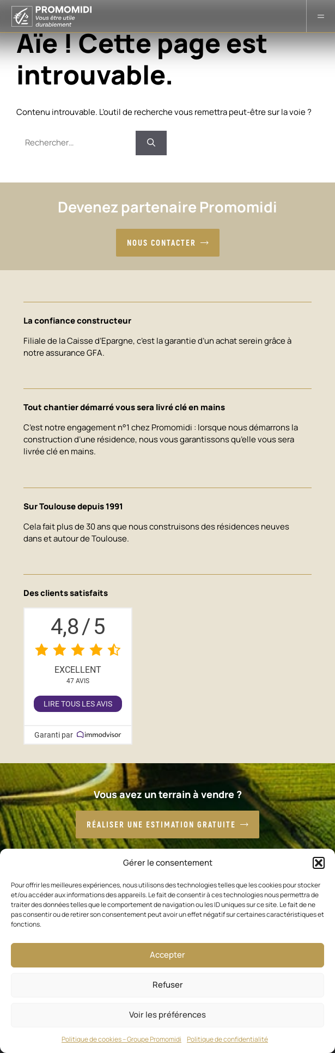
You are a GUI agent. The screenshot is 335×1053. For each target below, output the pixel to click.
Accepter (167, 954)
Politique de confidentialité (227, 1039)
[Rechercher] (151, 143)
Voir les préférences (167, 1014)
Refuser (168, 984)
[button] (318, 862)
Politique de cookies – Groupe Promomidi (121, 1039)
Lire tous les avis (78, 703)
